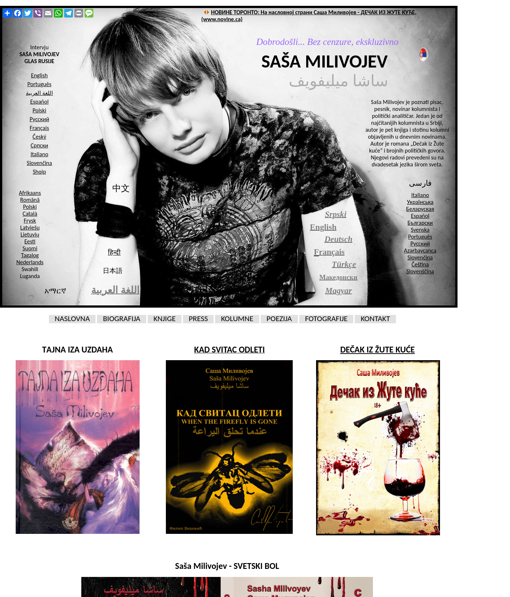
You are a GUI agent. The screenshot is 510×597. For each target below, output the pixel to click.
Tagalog (30, 255)
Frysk (30, 220)
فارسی (420, 183)
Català (30, 213)
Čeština (420, 264)
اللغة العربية (39, 93)
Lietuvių (29, 234)
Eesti (29, 241)
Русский (420, 243)
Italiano (420, 195)
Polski (29, 206)
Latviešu (29, 227)
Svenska (420, 229)
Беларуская (420, 208)
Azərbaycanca (420, 250)
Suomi (30, 248)
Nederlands (30, 262)
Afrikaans (30, 192)
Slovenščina (420, 271)
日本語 (112, 271)
